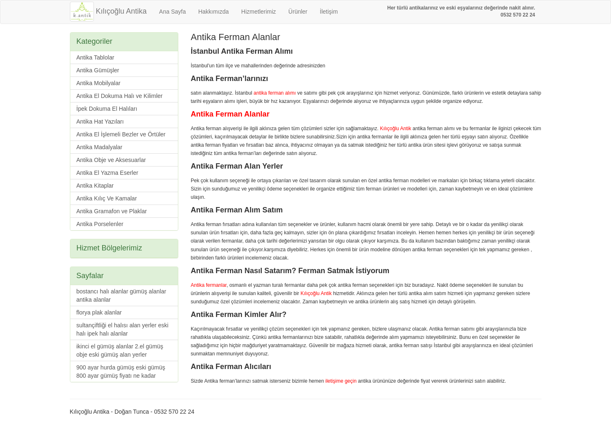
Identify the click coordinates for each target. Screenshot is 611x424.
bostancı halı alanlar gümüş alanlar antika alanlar (121, 295)
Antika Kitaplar (95, 185)
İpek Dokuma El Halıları (107, 108)
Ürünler (297, 11)
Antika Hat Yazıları (100, 121)
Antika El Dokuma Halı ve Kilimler (120, 96)
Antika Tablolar (96, 57)
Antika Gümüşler (98, 70)
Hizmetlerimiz (258, 11)
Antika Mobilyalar (99, 83)
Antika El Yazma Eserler (108, 172)
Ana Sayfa (172, 11)
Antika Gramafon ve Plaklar (112, 211)
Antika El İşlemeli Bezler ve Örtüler (121, 134)
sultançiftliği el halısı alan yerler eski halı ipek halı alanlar (123, 329)
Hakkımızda (213, 11)
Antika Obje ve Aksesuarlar (111, 160)
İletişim (329, 11)
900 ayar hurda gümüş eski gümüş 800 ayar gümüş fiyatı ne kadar (121, 371)
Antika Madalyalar (99, 147)
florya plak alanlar (99, 312)
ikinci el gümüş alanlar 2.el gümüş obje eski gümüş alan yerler (120, 350)
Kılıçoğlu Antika (108, 11)
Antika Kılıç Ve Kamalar (107, 198)
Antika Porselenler (100, 224)
